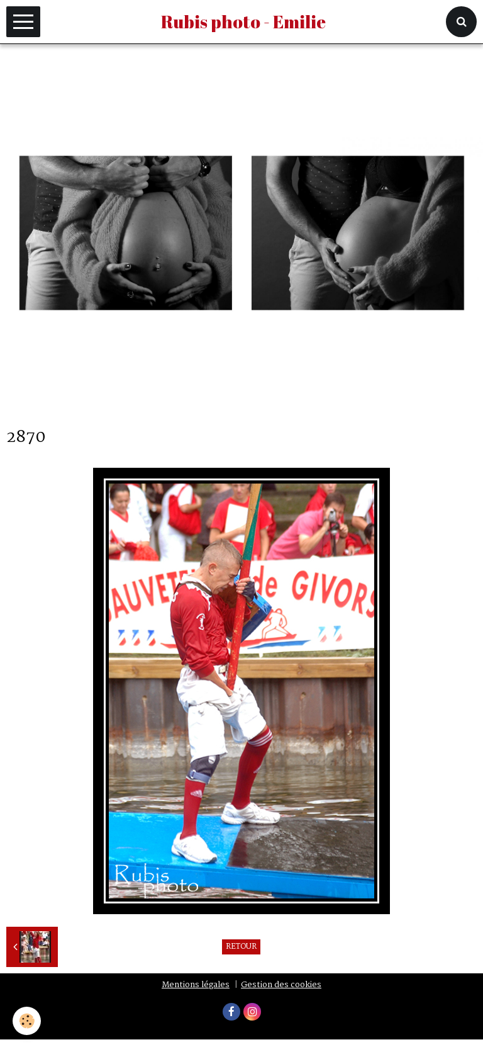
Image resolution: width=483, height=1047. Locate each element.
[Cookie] (27, 1021)
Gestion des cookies (281, 985)
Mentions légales (196, 985)
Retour (241, 947)
